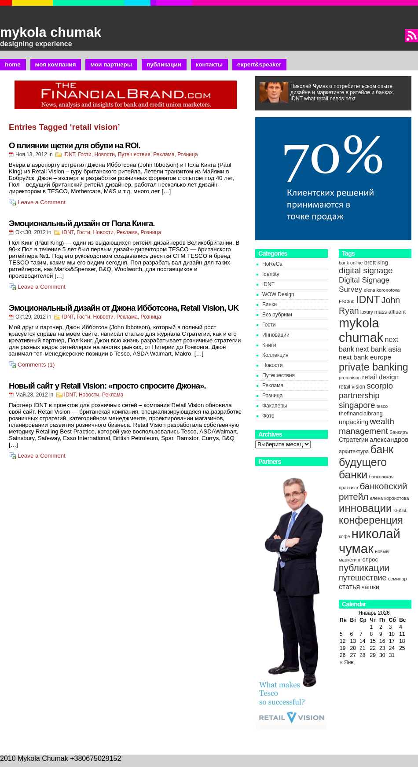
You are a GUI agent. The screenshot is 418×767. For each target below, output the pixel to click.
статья (349, 587)
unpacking (353, 422)
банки (353, 475)
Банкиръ (398, 432)
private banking (373, 367)
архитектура (354, 451)
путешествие (363, 577)
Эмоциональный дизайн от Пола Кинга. (81, 223)
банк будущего (366, 455)
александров (389, 439)
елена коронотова (389, 498)
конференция (371, 520)
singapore (357, 405)
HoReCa (272, 264)
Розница (187, 154)
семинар (397, 578)
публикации (364, 568)
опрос (370, 559)
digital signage (366, 270)
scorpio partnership (366, 390)
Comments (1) (36, 364)
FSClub (347, 301)
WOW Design (278, 294)
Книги (269, 345)
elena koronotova (382, 290)
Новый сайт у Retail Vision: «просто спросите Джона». (107, 385)
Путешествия (134, 154)
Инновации (276, 335)
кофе (344, 536)
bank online (351, 262)
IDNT (69, 154)
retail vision (352, 387)
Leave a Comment (42, 202)
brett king (376, 262)
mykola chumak (50, 32)
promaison (350, 377)
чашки (370, 587)
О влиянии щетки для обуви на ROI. (74, 145)
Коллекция (275, 355)
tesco (382, 406)
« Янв (347, 662)
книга (399, 510)
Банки (269, 304)
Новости (105, 154)
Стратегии (353, 439)
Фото (268, 416)
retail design (380, 377)
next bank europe (365, 357)
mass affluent (390, 312)
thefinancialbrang (361, 413)
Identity (270, 274)
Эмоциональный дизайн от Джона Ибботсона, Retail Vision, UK (124, 307)
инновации (365, 508)
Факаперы (274, 406)
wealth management (366, 426)
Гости (85, 154)
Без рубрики (277, 315)
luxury (366, 312)
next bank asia (378, 349)
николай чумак (369, 541)
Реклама (163, 154)
